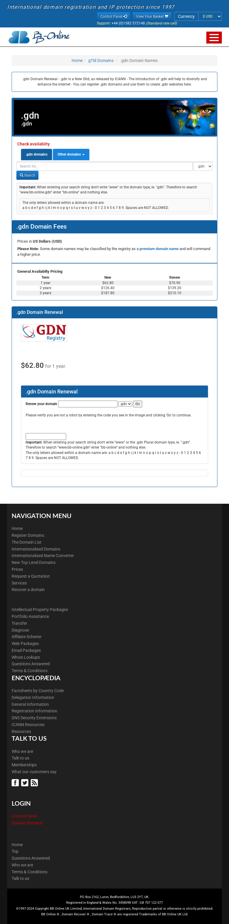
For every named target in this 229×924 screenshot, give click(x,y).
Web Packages (25, 643)
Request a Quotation (31, 576)
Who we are (22, 751)
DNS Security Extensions (34, 717)
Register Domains (28, 535)
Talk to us (20, 758)
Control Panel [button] (113, 16)
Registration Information (34, 710)
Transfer (19, 623)
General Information (30, 704)
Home (77, 60)
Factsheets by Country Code (38, 690)
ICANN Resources (28, 724)
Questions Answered (31, 663)
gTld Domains (101, 60)
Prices (17, 569)
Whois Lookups (26, 657)
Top (15, 851)
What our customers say (34, 771)
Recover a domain (28, 589)
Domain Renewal (27, 823)
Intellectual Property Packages (40, 609)
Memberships (24, 764)
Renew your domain (41, 404)
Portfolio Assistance (30, 616)
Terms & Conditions (29, 670)
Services (19, 583)
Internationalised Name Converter (43, 555)
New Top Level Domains (33, 562)
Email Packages (26, 650)
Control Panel (24, 816)
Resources (21, 731)
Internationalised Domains (36, 549)
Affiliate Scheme (26, 636)
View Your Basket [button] (152, 16)
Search (27, 175)
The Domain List (26, 542)
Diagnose (20, 630)
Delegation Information (33, 697)
